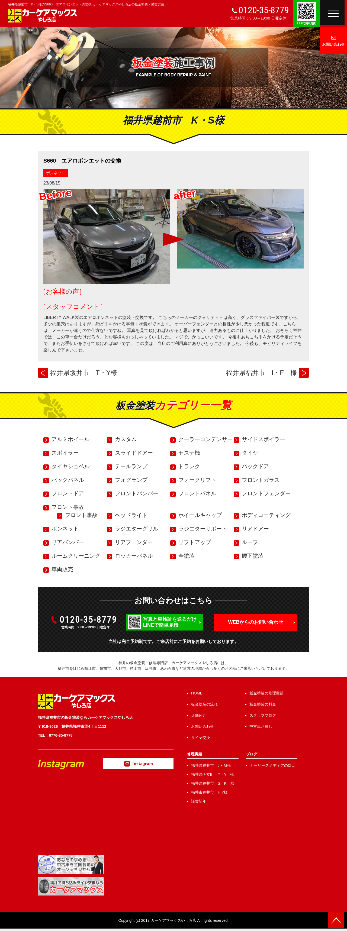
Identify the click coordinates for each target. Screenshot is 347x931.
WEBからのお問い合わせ (256, 622)
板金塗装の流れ (204, 704)
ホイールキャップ (200, 515)
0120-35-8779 (264, 10)
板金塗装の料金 (262, 704)
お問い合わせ (333, 44)
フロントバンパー (136, 493)
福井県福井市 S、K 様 (212, 783)
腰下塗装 (253, 556)
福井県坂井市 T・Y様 (83, 372)
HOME (197, 693)
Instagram (138, 763)
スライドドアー (134, 453)
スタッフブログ (262, 715)
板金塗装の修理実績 (266, 693)
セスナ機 (189, 453)
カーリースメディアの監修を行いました (272, 765)
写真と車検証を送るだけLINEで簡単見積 (170, 622)
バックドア (255, 466)
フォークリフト (197, 480)
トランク (189, 466)
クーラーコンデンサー (205, 439)
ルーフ (250, 542)
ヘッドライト (131, 515)
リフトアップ (194, 542)
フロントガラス (261, 480)
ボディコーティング (266, 515)
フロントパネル (197, 493)
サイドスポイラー (263, 439)
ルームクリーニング (76, 556)
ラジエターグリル (136, 529)
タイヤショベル (70, 466)
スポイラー (65, 453)
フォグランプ (131, 480)
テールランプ (131, 466)
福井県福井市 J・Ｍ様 (211, 765)
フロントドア (68, 493)
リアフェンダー (134, 542)
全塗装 (186, 556)
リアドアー (255, 529)
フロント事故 (68, 507)
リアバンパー (68, 542)
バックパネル (68, 480)
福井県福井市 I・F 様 (261, 372)
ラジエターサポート (202, 529)
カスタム (126, 439)
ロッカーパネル (134, 556)
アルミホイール (70, 439)
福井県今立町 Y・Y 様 (212, 774)
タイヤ (250, 453)
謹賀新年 (198, 801)
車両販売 (62, 569)
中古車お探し (260, 726)
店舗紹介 (198, 715)
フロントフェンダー (266, 493)
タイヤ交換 (200, 737)
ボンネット (55, 173)
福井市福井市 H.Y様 (209, 792)
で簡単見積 (306, 23)
